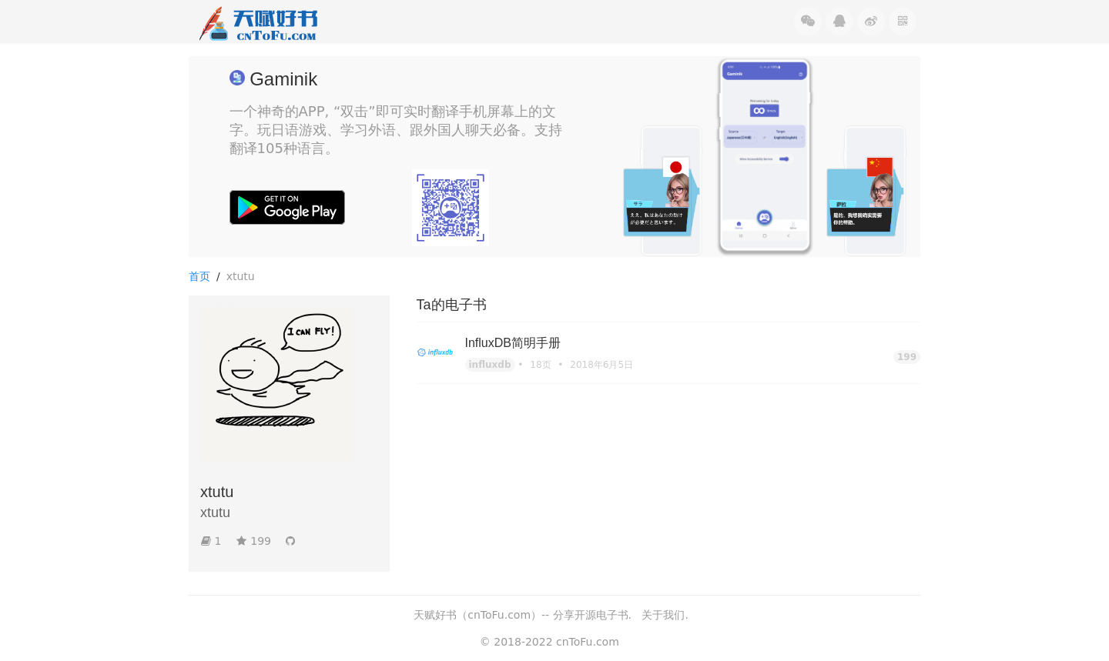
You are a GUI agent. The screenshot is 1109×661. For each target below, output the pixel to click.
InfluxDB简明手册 (513, 342)
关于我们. (665, 615)
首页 (199, 276)
